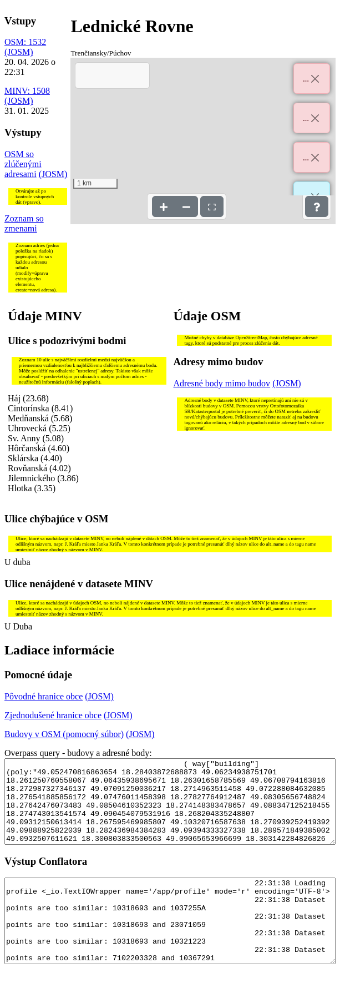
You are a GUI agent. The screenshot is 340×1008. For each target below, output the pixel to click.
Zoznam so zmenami (24, 223)
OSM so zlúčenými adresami (23, 164)
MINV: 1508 (27, 90)
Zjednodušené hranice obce (53, 715)
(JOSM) (18, 52)
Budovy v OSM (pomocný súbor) (64, 734)
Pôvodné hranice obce (43, 696)
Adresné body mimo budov (221, 383)
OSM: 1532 (25, 42)
